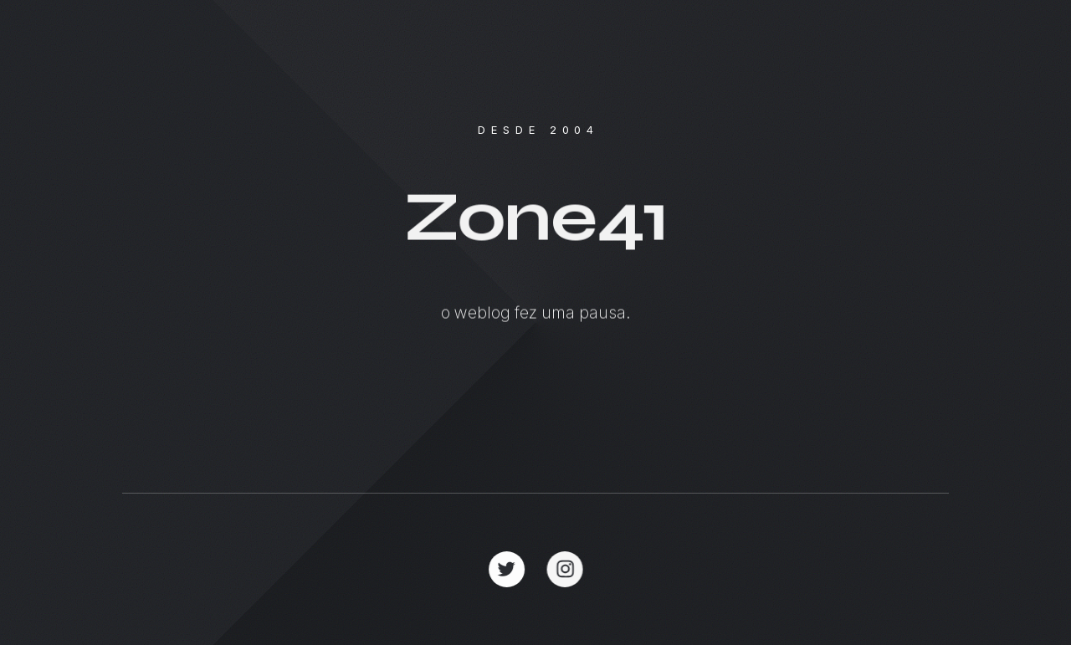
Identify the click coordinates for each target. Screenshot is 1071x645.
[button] (507, 569)
